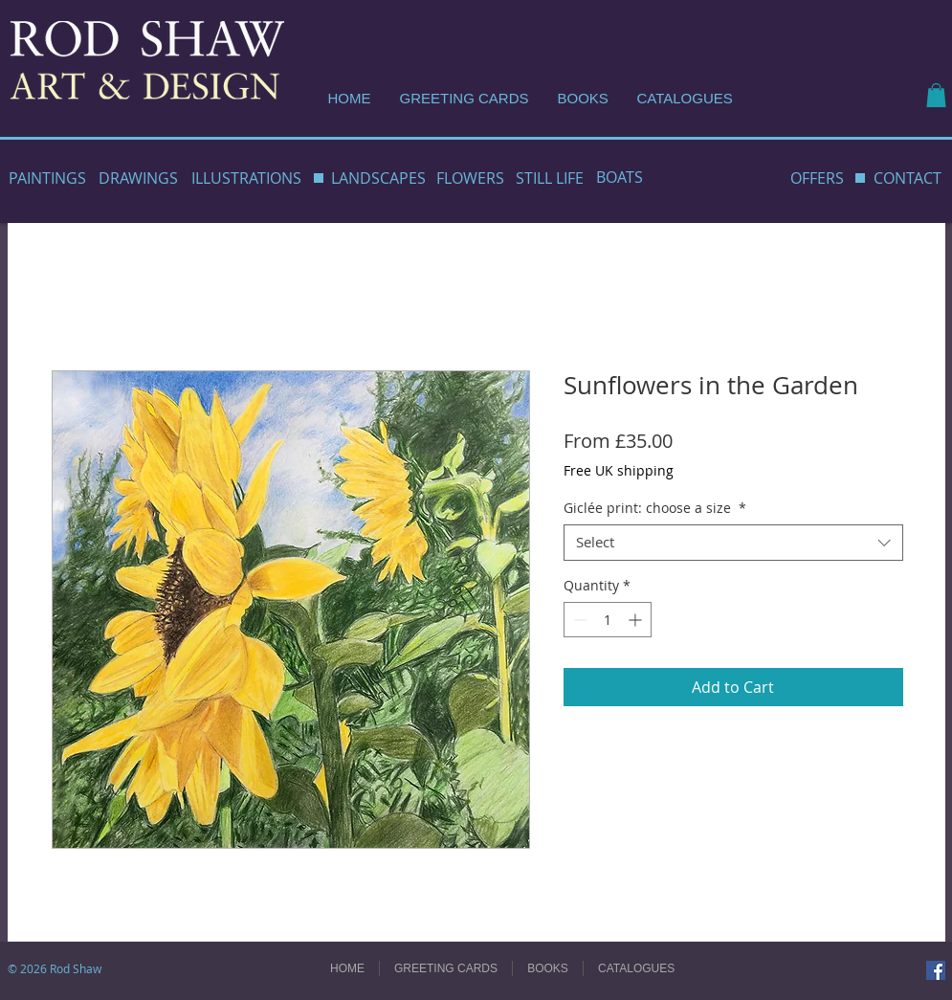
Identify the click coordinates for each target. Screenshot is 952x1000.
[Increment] (637, 619)
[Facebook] (935, 970)
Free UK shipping (619, 470)
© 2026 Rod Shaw (54, 968)
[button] (936, 95)
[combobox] (733, 542)
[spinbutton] (607, 619)
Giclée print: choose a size (655, 508)
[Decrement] (578, 619)
